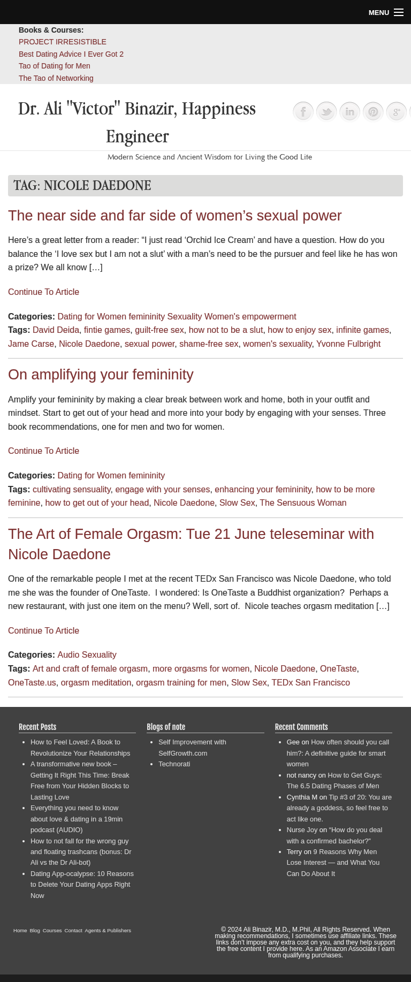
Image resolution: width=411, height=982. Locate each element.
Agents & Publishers (108, 930)
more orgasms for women (201, 668)
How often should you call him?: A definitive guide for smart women (338, 753)
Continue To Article (43, 291)
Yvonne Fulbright (348, 343)
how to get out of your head (97, 502)
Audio (68, 654)
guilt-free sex (159, 329)
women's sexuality (277, 343)
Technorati (174, 764)
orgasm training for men (181, 682)
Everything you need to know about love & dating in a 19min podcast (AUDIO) (77, 819)
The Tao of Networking (56, 78)
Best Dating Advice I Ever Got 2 (71, 54)
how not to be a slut (226, 329)
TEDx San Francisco (310, 682)
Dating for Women (91, 316)
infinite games (362, 329)
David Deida (56, 329)
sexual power (149, 343)
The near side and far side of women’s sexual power (175, 216)
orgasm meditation (96, 682)
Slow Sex (237, 502)
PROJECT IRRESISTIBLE (62, 41)
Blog (35, 930)
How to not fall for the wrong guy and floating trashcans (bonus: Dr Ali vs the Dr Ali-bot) (81, 852)
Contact (73, 930)
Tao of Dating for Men (54, 66)
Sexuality (185, 316)
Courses (52, 930)
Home (20, 930)
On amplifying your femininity (101, 375)
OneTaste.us (32, 682)
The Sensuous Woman (303, 502)
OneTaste (338, 668)
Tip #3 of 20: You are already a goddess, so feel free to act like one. (339, 808)
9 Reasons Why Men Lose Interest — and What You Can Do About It (333, 863)
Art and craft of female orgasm (90, 668)
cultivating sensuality (72, 489)
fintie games (107, 329)
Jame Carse (31, 343)
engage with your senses (162, 489)
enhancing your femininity (263, 489)
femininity (147, 316)
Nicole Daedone (89, 343)
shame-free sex (208, 343)
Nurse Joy (302, 830)
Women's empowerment (250, 316)
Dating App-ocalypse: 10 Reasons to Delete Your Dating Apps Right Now (82, 885)
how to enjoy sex (299, 329)
